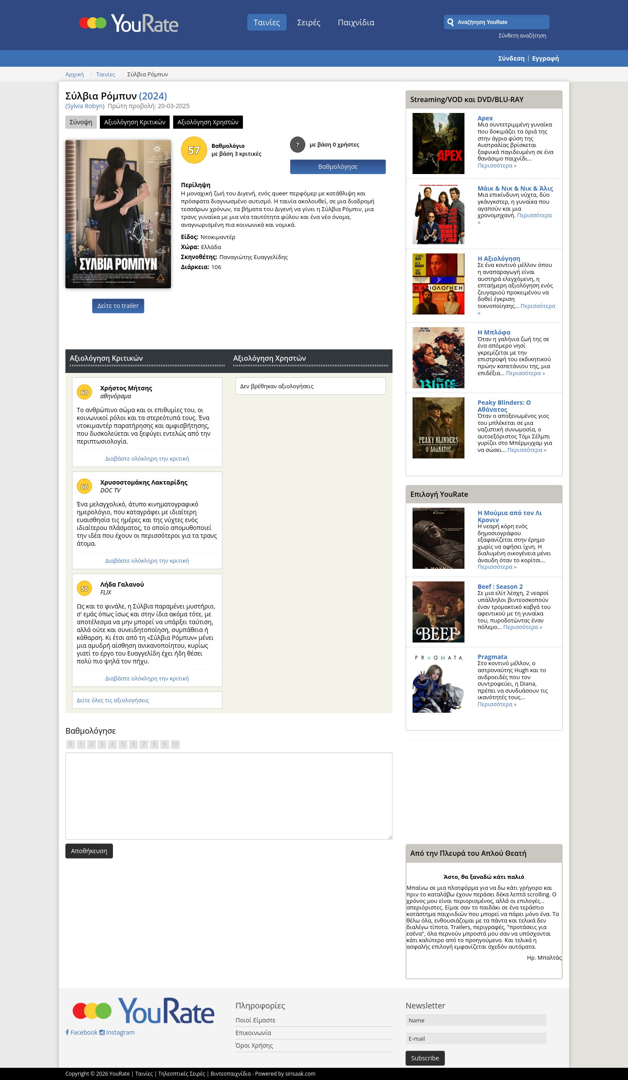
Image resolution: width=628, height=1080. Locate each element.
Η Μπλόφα (494, 332)
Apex (485, 118)
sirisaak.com (300, 1073)
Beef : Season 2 (500, 586)
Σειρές (309, 22)
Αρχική (74, 74)
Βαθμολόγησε (338, 166)
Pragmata (492, 656)
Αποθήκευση (89, 851)
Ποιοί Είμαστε (256, 1020)
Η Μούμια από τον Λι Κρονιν (510, 516)
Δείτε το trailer (118, 305)
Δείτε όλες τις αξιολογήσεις (113, 700)
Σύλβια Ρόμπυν (116, 95)
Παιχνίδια (356, 22)
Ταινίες (267, 22)
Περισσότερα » (497, 165)
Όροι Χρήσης (254, 1045)
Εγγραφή (545, 58)
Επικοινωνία (253, 1033)
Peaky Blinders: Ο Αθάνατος (504, 406)
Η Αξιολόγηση (499, 258)
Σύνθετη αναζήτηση (522, 35)
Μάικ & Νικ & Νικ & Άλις (515, 188)
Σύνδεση (511, 58)
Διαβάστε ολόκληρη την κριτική (147, 458)
